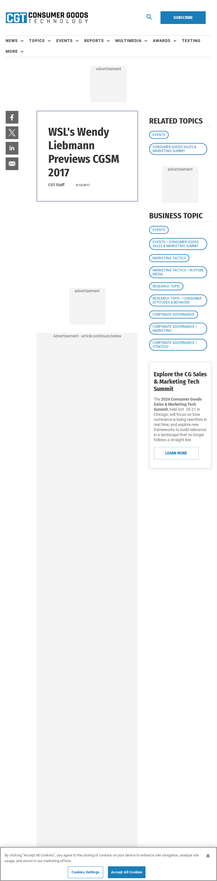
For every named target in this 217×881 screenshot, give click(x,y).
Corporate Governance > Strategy (175, 345)
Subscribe (183, 17)
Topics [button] (37, 40)
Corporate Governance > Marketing (175, 329)
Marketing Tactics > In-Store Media (178, 272)
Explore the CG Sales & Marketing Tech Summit (180, 381)
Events (159, 135)
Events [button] (64, 40)
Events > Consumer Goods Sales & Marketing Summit (176, 244)
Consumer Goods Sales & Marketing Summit (174, 149)
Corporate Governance (174, 315)
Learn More (176, 453)
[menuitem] (17, 41)
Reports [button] (94, 40)
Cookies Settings (85, 872)
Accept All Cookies (126, 872)
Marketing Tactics (169, 258)
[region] (108, 864)
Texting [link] (191, 40)
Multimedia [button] (128, 40)
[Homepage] (47, 17)
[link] (12, 117)
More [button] (12, 51)
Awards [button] (162, 40)
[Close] (208, 856)
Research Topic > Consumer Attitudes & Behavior (177, 300)
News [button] (12, 40)
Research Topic (166, 286)
